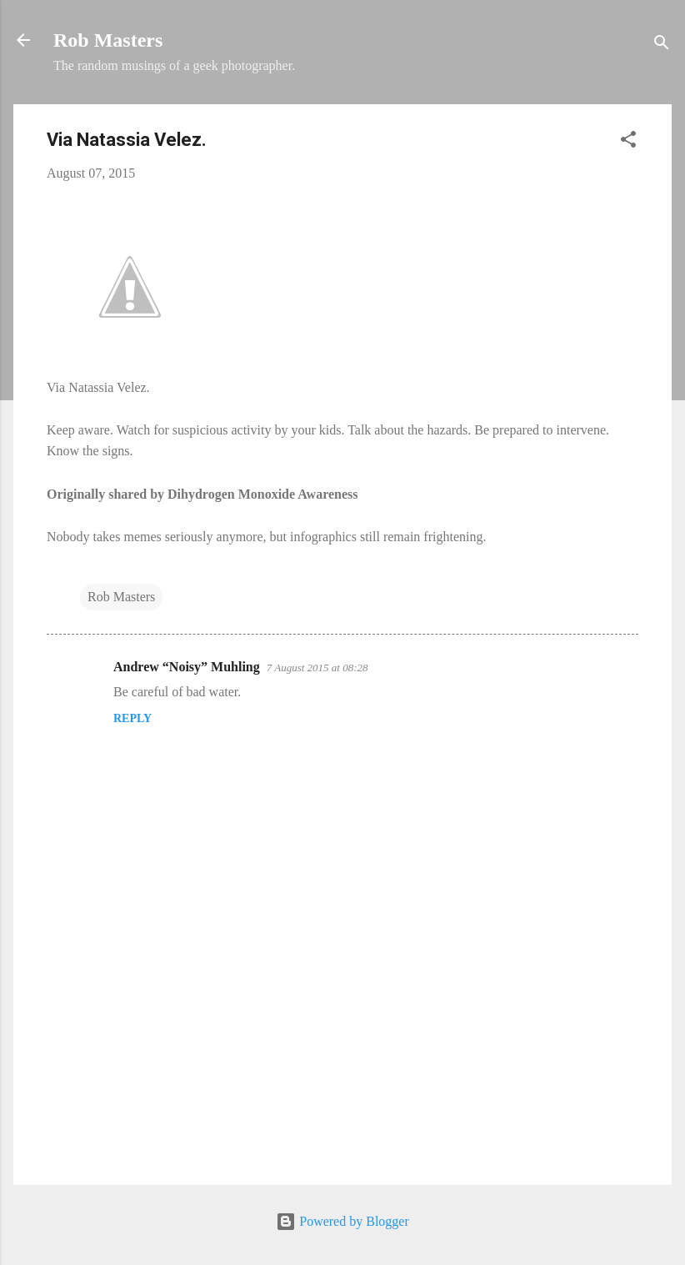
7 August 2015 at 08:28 (317, 667)
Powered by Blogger (342, 1221)
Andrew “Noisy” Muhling (186, 667)
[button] (628, 142)
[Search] (662, 45)
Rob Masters (107, 40)
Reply (132, 718)
